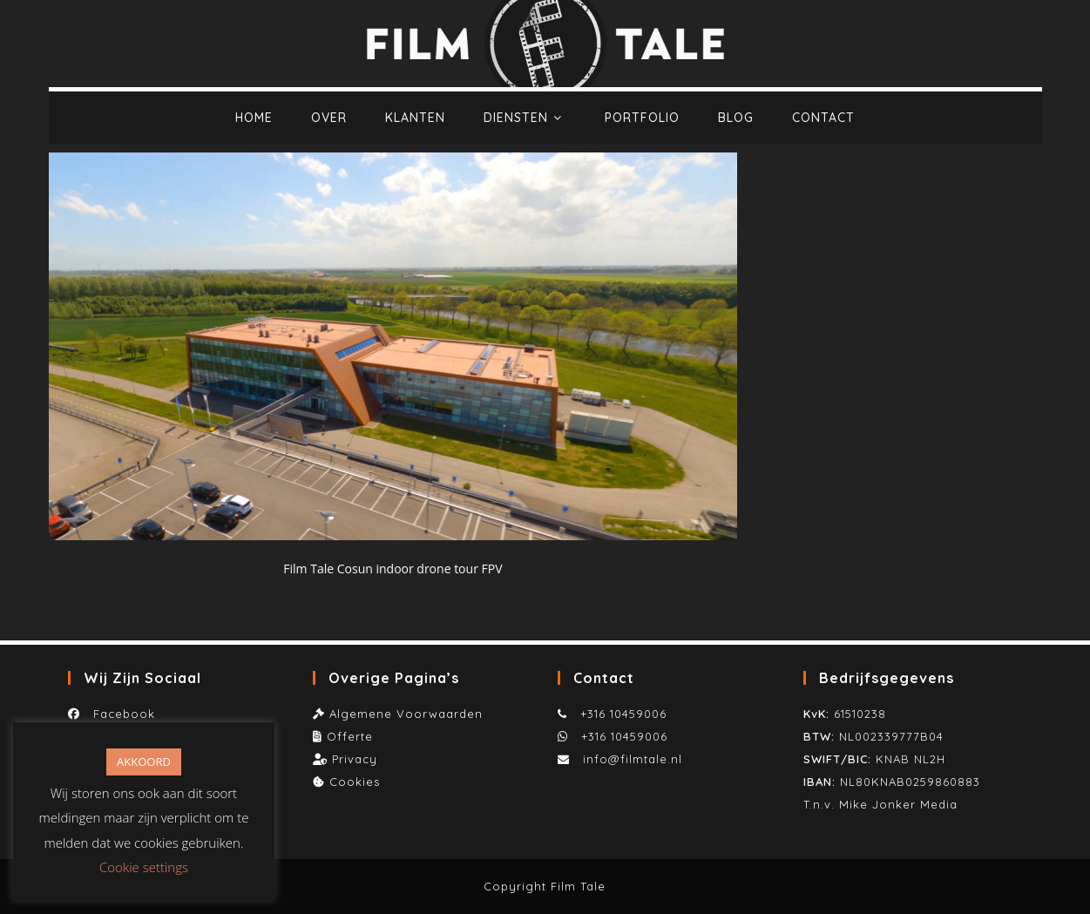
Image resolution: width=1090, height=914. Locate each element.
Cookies (354, 782)
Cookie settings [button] (143, 867)
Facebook (120, 714)
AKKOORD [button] (144, 761)
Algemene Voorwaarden (406, 714)
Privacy (354, 759)
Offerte (350, 736)
